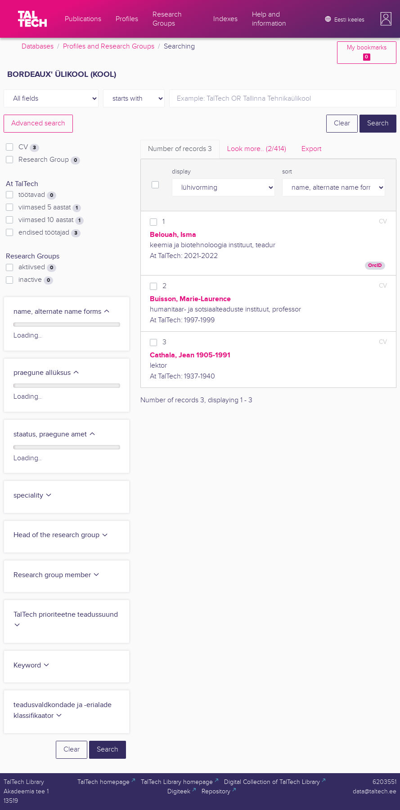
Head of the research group (60, 535)
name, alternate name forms (61, 311)
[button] (386, 19)
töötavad (37, 195)
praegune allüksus (46, 373)
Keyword (31, 665)
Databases (38, 46)
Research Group (49, 160)
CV (28, 147)
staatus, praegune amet (54, 434)
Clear (342, 123)
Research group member (56, 575)
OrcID (375, 265)
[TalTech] (32, 18)
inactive (35, 280)
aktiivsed (37, 267)
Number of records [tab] (180, 149)
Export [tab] (311, 149)
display (181, 171)
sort (287, 171)
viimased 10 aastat (51, 220)
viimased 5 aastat (49, 207)
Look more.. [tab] (256, 149)
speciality (32, 495)
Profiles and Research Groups (108, 46)
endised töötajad (49, 232)
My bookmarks (367, 52)
